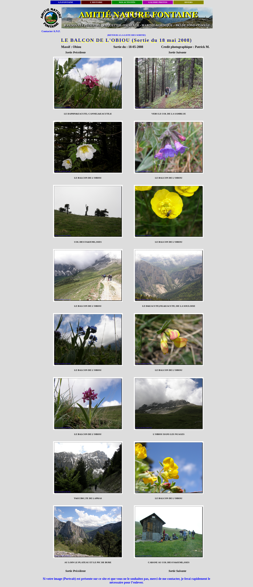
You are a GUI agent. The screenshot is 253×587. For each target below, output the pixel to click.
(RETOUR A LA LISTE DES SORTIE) (126, 35)
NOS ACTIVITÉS (127, 2)
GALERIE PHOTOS (157, 2)
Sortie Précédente (75, 52)
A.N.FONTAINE (65, 2)
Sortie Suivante (177, 52)
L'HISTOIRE (96, 2)
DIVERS (188, 2)
